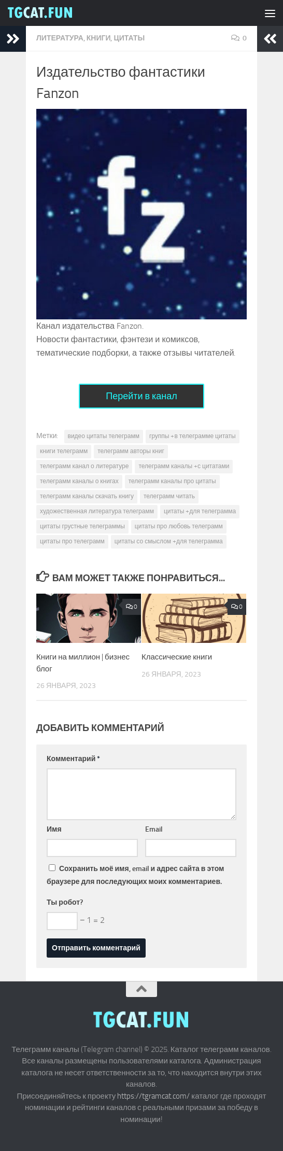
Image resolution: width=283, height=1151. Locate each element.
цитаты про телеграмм (72, 541)
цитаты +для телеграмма (200, 511)
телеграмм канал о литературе (84, 466)
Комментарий (73, 758)
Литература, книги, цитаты (90, 38)
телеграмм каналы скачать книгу (87, 496)
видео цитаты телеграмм (103, 436)
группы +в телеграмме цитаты (192, 436)
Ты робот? (65, 902)
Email (154, 829)
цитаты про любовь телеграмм (179, 526)
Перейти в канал (141, 396)
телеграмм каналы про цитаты (172, 481)
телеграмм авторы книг (130, 451)
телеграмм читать (169, 496)
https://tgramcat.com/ (153, 1096)
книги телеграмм (64, 451)
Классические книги (177, 657)
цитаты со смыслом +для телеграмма (169, 541)
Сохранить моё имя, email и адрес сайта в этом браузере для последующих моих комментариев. (135, 875)
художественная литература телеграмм (97, 511)
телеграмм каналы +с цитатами (183, 466)
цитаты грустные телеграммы (82, 526)
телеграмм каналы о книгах (79, 481)
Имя (54, 829)
